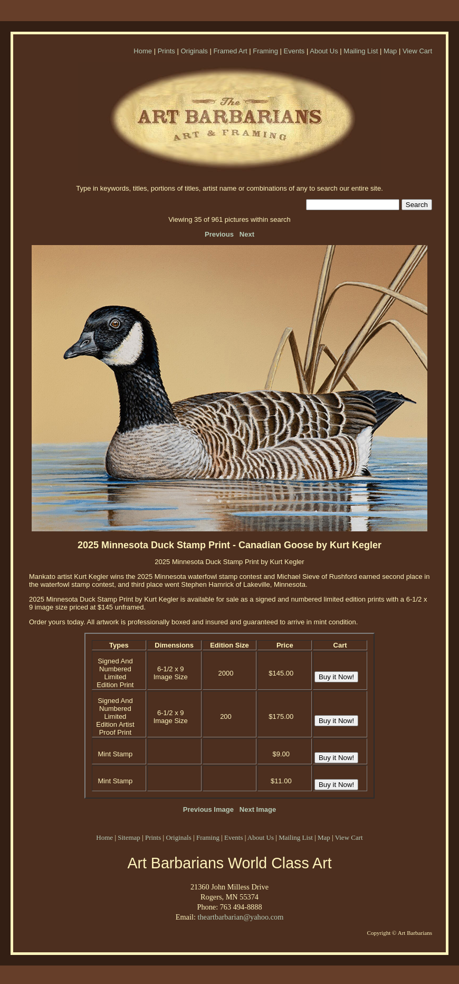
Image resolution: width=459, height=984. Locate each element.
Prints (166, 51)
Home (142, 51)
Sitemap (129, 837)
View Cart (417, 51)
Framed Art (230, 51)
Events (294, 51)
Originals (193, 51)
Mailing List (360, 51)
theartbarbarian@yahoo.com (240, 917)
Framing (265, 51)
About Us (324, 51)
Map (390, 51)
